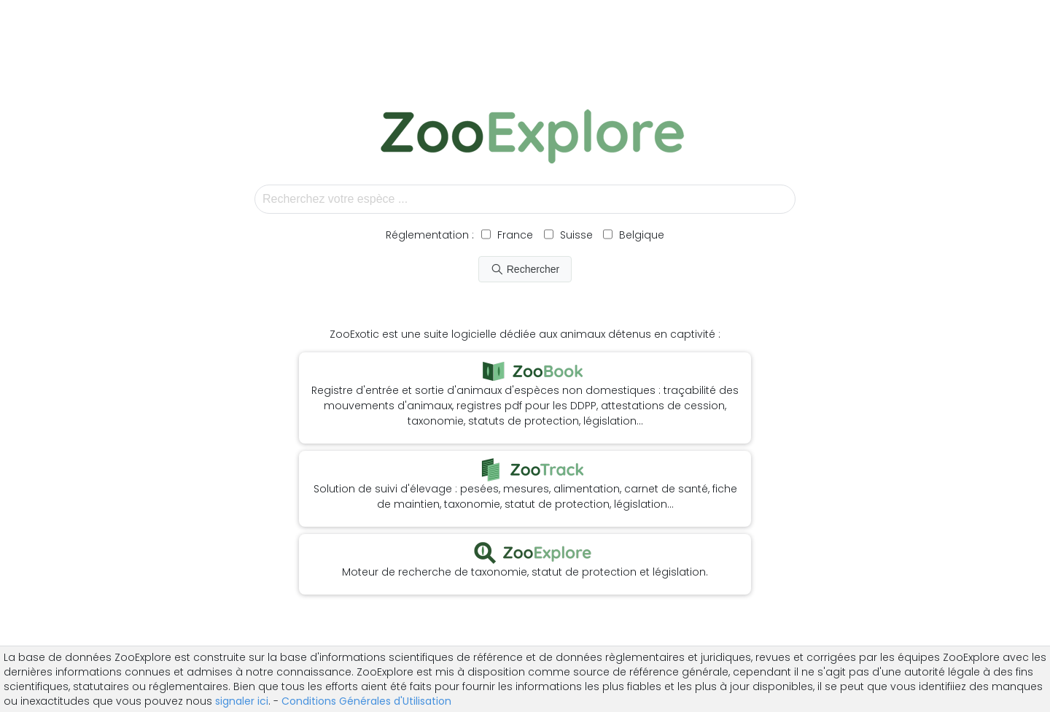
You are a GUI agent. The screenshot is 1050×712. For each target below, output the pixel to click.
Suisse (576, 235)
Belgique (640, 235)
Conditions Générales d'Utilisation (366, 701)
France (513, 235)
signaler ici (241, 701)
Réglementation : (430, 235)
